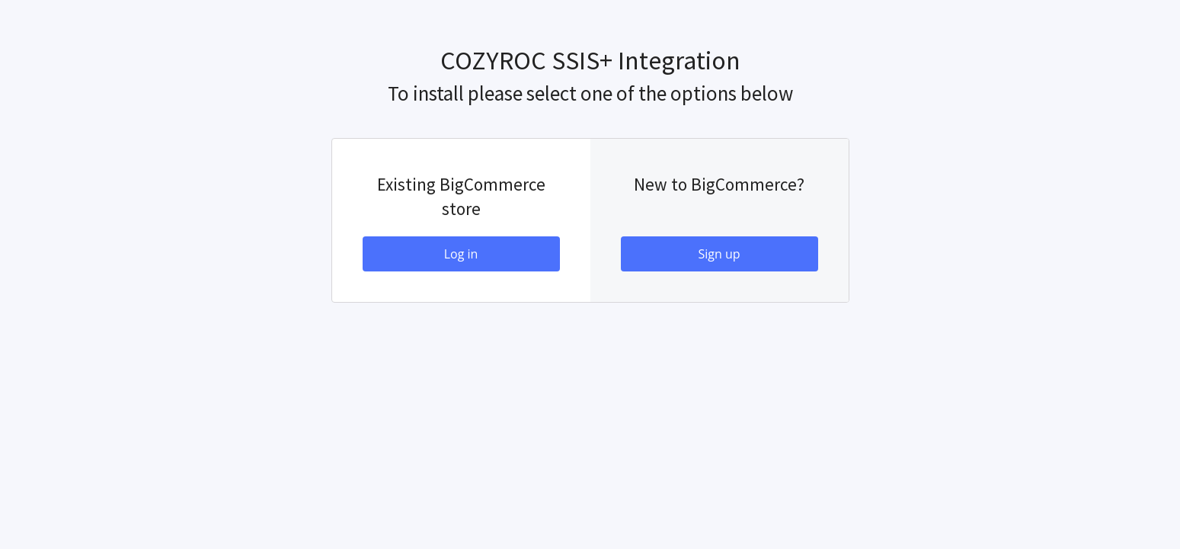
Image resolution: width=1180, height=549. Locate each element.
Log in (461, 254)
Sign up (719, 254)
